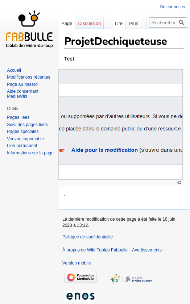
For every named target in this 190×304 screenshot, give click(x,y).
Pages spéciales (22, 131)
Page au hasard (22, 84)
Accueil (14, 70)
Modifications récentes (28, 77)
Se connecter (173, 6)
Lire (114, 23)
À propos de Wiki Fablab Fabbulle (95, 250)
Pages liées (18, 117)
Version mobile (76, 263)
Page (66, 23)
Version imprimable (25, 138)
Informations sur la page (30, 152)
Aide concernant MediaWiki (22, 94)
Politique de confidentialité (87, 237)
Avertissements (147, 250)
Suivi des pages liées (27, 124)
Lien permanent (22, 145)
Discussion (89, 23)
